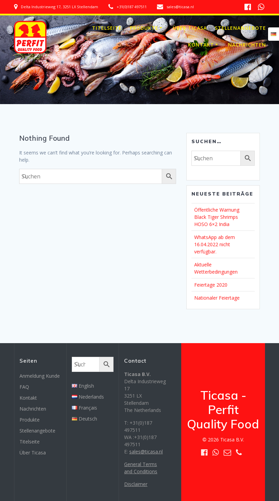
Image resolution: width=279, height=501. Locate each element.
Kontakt (201, 44)
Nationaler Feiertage (217, 298)
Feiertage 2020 (210, 284)
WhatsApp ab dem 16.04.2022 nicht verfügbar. (214, 244)
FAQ (24, 387)
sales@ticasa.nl (146, 451)
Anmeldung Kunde (39, 376)
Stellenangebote (240, 28)
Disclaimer (135, 484)
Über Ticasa (190, 28)
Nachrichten (247, 44)
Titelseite (107, 28)
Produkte (144, 28)
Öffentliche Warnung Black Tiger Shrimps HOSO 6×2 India (216, 216)
